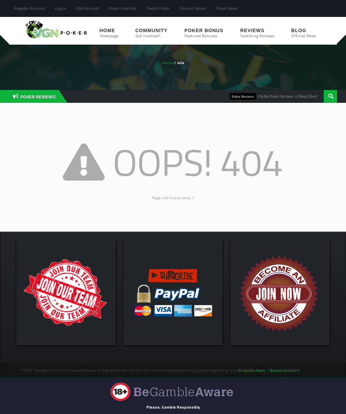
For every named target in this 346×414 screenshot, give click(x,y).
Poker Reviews (244, 96)
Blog (303, 33)
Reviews (257, 33)
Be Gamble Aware (251, 370)
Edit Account (87, 8)
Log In (60, 8)
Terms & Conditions (285, 370)
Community (151, 33)
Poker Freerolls (122, 8)
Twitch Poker (158, 8)
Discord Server (193, 8)
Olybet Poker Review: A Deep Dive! (289, 96)
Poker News (227, 8)
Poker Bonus (203, 33)
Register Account (29, 8)
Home (109, 33)
